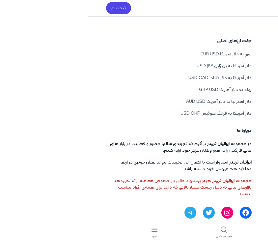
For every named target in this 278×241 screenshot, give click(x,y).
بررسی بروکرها (247, 150)
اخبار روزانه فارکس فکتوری (236, 138)
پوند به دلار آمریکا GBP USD (137, 89)
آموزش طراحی (247, 72)
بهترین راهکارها (245, 48)
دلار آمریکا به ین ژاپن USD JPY (135, 66)
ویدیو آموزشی (248, 186)
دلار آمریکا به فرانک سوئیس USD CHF (127, 113)
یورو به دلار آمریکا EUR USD (137, 54)
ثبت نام (30, 8)
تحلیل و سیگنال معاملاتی (235, 162)
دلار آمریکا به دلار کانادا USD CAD (131, 78)
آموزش (254, 126)
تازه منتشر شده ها (243, 96)
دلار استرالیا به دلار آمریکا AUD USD (130, 101)
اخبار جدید (250, 84)
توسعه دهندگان (244, 60)
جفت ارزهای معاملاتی (239, 174)
